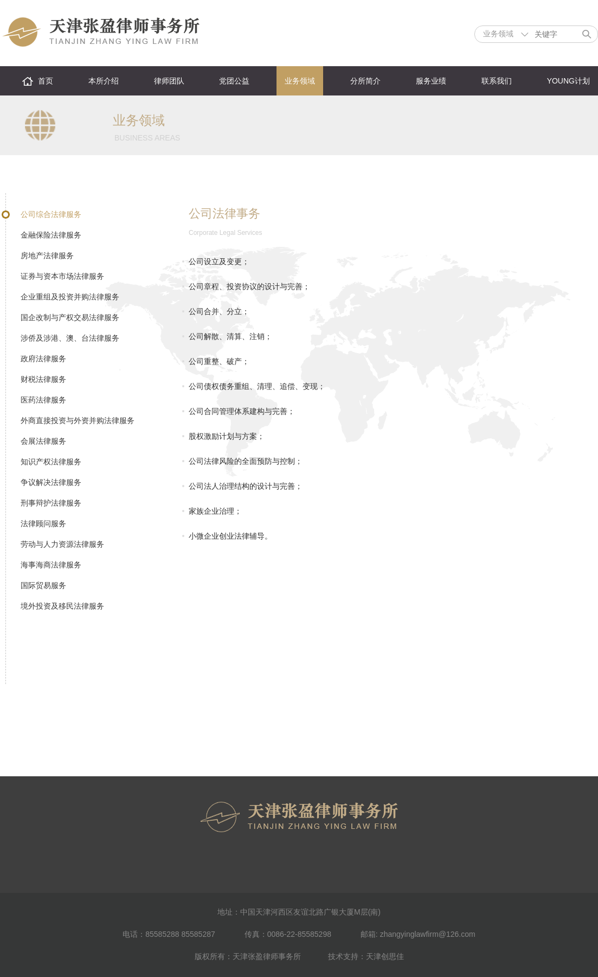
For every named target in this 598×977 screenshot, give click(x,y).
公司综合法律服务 (51, 214)
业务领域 (300, 80)
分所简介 (365, 80)
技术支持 (343, 956)
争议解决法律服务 (51, 482)
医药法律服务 (43, 399)
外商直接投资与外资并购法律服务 (77, 420)
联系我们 (496, 80)
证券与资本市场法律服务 (62, 276)
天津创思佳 (385, 956)
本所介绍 (103, 80)
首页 (45, 80)
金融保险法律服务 (51, 235)
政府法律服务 (43, 358)
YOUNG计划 (568, 80)
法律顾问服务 (43, 523)
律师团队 (169, 80)
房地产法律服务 (47, 255)
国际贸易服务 (43, 585)
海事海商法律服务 (51, 564)
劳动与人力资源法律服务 (62, 544)
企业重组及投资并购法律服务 (70, 296)
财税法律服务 (43, 379)
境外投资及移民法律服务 (62, 606)
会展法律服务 (43, 441)
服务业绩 (431, 80)
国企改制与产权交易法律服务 (70, 317)
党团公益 (234, 80)
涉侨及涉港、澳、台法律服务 (70, 338)
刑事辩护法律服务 (51, 503)
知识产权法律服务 (51, 461)
